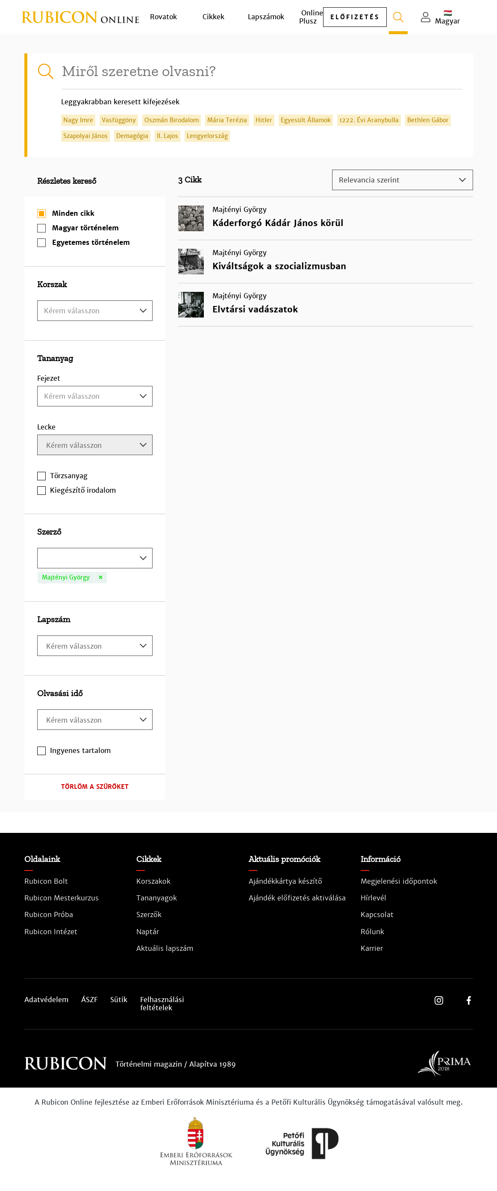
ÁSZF (89, 1000)
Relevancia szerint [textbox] (369, 180)
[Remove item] (100, 577)
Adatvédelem (46, 1000)
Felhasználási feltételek (162, 1004)
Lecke (46, 427)
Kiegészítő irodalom (83, 490)
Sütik (118, 1000)
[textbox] (95, 311)
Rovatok (163, 16)
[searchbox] (96, 446)
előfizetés (354, 17)
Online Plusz (311, 17)
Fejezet (48, 378)
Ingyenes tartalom (80, 751)
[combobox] (95, 310)
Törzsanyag (69, 476)
